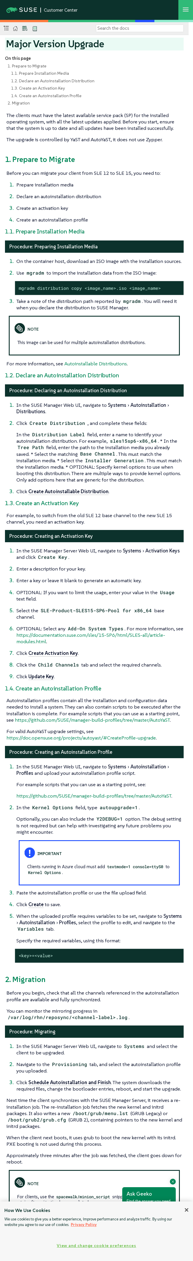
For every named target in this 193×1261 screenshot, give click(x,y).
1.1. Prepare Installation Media (40, 73)
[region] (96, 1231)
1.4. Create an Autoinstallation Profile (46, 95)
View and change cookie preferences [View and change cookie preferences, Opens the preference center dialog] (96, 1245)
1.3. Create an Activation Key (38, 88)
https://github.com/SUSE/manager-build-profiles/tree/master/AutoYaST (92, 720)
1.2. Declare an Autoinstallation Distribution (52, 80)
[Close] (186, 1210)
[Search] (140, 28)
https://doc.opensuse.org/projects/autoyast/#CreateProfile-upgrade (81, 738)
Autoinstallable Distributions (95, 363)
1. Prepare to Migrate (27, 66)
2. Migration (19, 103)
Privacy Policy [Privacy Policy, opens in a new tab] (84, 1224)
